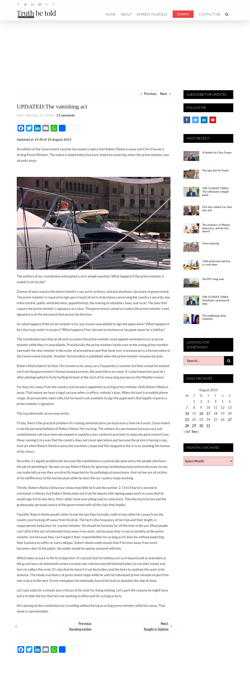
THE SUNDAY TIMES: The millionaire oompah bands (215, 192)
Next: (156, 626)
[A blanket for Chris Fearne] (191, 157)
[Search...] (203, 360)
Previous (150, 94)
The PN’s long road (213, 279)
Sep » (195, 431)
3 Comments (65, 115)
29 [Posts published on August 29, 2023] (194, 425)
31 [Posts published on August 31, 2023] (208, 425)
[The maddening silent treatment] (191, 320)
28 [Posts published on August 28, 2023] (187, 425)
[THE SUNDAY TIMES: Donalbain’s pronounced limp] (191, 302)
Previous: (80, 626)
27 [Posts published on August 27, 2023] (230, 419)
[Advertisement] (125, 49)
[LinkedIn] (204, 120)
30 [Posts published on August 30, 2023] (201, 425)
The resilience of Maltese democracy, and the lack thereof (216, 228)
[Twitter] (195, 120)
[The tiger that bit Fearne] (191, 175)
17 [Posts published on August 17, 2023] (208, 413)
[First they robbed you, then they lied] (191, 212)
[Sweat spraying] (191, 248)
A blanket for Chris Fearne (216, 152)
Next (163, 94)
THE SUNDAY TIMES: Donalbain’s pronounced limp (215, 300)
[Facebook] (186, 120)
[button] (226, 14)
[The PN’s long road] (191, 284)
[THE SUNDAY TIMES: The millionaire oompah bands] (191, 193)
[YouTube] (212, 120)
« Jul (186, 431)
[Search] (228, 360)
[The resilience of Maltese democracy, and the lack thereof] (191, 229)
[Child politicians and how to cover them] (191, 266)
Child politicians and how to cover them (216, 263)
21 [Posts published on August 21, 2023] (187, 419)
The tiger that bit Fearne (215, 170)
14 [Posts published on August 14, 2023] (187, 413)
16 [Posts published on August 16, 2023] (201, 413)
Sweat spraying (210, 243)
